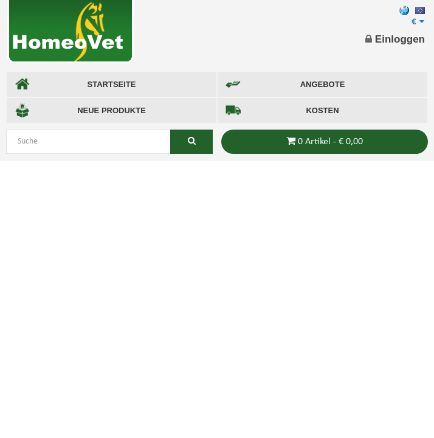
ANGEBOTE (285, 84)
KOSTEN (282, 110)
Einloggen (395, 39)
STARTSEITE (75, 84)
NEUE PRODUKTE (80, 110)
